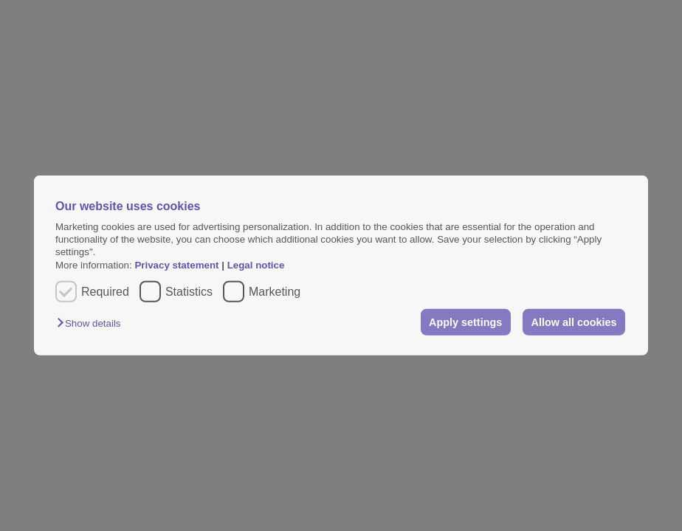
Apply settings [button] (465, 322)
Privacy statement (176, 265)
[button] (92, 323)
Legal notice (256, 265)
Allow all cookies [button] (574, 322)
